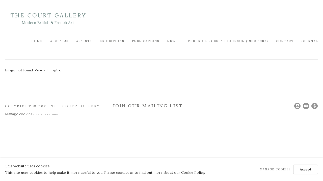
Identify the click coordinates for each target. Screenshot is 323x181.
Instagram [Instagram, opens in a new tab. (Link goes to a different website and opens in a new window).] (297, 106)
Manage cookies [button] (18, 114)
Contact (285, 41)
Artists (84, 41)
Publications (145, 41)
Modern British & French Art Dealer (48, 18)
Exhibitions (112, 41)
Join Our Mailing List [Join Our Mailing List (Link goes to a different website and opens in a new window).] (148, 106)
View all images (47, 70)
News (172, 41)
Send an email (314, 106)
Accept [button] (305, 169)
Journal (309, 41)
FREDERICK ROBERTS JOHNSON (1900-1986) (226, 41)
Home (37, 41)
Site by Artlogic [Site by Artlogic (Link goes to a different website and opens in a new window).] (46, 114)
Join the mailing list (306, 106)
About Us (59, 41)
